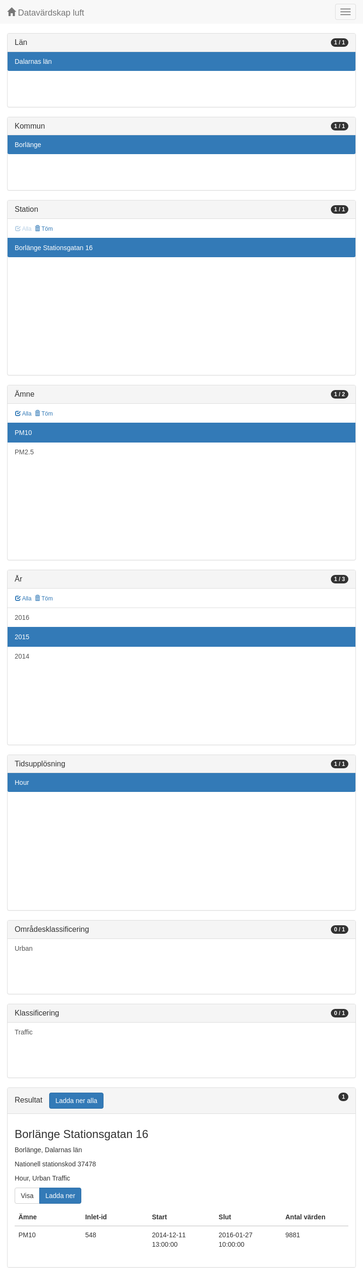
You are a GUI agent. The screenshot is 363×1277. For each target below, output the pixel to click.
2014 (22, 656)
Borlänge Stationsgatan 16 (54, 248)
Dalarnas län (33, 61)
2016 (22, 617)
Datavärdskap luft (45, 12)
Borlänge (28, 144)
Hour (22, 782)
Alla (23, 413)
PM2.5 (24, 452)
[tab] (181, 1101)
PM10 (23, 432)
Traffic (24, 1032)
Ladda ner (60, 1195)
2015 (22, 637)
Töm (44, 229)
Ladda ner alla (76, 1100)
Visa (27, 1195)
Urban (24, 948)
